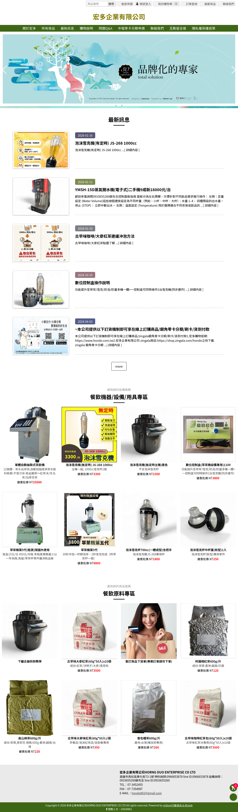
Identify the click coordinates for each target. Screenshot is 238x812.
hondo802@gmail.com (147, 793)
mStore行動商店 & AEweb (178, 805)
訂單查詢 (191, 4)
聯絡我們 (228, 4)
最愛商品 (210, 4)
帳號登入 (145, 4)
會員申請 (127, 4)
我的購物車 (168, 4)
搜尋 (111, 3)
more (119, 366)
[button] (116, 105)
